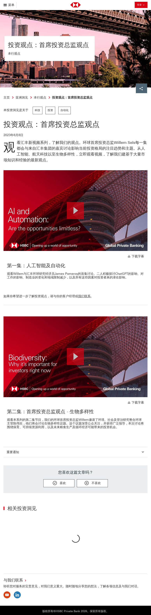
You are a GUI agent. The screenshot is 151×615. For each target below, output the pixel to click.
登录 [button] (141, 5)
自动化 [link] (64, 110)
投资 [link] (50, 110)
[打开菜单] (9, 5)
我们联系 (84, 296)
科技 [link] (37, 110)
